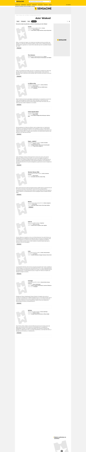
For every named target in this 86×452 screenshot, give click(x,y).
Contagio (30, 285)
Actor (23, 19)
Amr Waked (27, 19)
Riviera (30, 206)
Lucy (29, 255)
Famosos (20, 19)
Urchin (29, 31)
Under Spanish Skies (33, 116)
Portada (17, 19)
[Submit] (50, 1)
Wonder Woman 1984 (33, 176)
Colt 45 (30, 226)
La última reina (32, 87)
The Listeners (31, 59)
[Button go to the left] (67, 25)
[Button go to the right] (69, 25)
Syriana (30, 314)
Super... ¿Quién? (32, 145)
